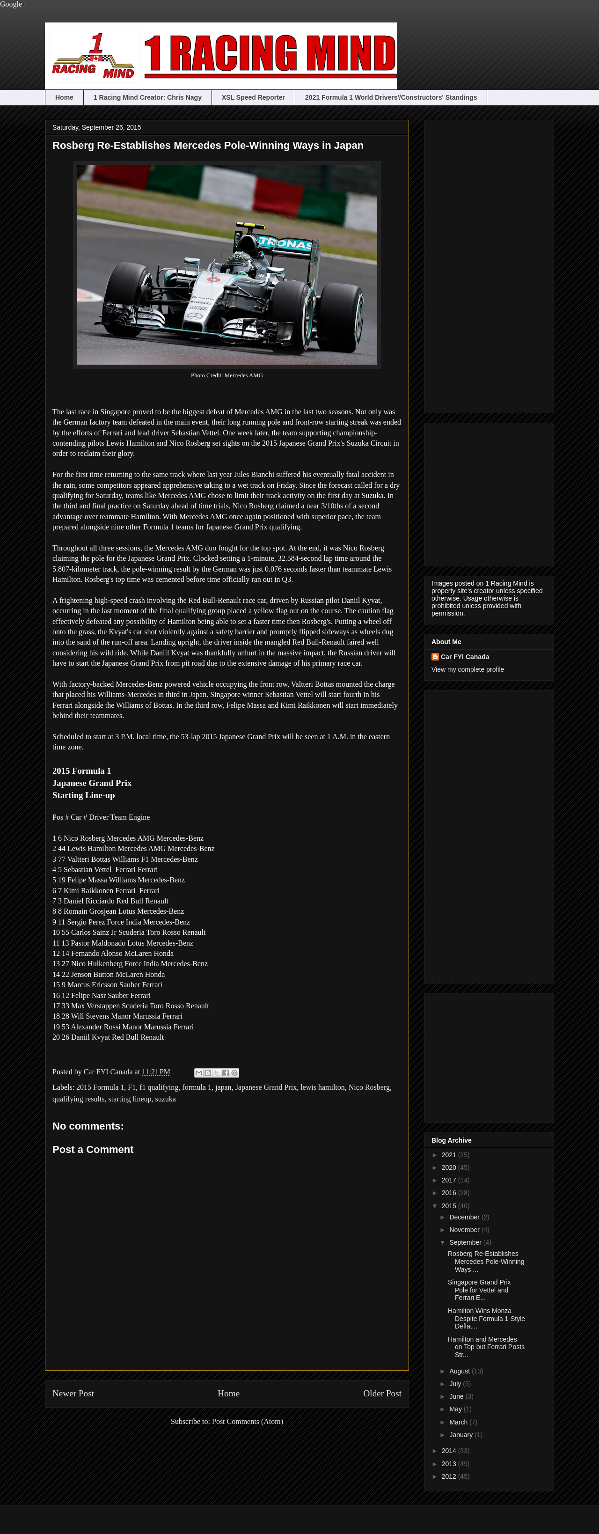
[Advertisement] (468, 264)
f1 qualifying (158, 1087)
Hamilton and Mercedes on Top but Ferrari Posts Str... (486, 1347)
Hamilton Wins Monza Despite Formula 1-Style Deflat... (486, 1318)
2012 (450, 1476)
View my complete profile (467, 669)
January (462, 1435)
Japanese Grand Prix (266, 1087)
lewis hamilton (322, 1087)
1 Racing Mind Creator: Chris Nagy (148, 97)
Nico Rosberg (369, 1087)
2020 (450, 1167)
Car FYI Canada (109, 1072)
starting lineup (130, 1099)
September (466, 1242)
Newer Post (73, 1393)
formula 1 (197, 1087)
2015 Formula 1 (100, 1087)
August (460, 1371)
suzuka (165, 1099)
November (465, 1229)
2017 (450, 1180)
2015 (450, 1206)
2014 (450, 1450)
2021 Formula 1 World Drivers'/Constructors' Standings (391, 97)
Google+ (13, 4)
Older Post (382, 1393)
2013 (450, 1464)
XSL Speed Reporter (253, 97)
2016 (450, 1192)
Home (64, 97)
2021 (450, 1155)
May (456, 1409)
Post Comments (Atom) (247, 1421)
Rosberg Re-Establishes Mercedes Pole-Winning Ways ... (486, 1261)
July (456, 1383)
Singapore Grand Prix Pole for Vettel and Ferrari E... (479, 1290)
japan (223, 1087)
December (465, 1217)
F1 (132, 1087)
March (459, 1422)
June (457, 1396)
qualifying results (78, 1099)
